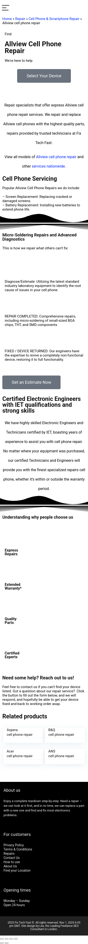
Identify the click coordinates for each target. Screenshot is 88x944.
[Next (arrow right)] (6, 943)
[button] (44, 76)
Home (7, 19)
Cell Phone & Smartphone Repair (54, 19)
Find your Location (17, 870)
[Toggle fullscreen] (11, 939)
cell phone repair (63, 157)
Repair (20, 19)
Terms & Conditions (18, 849)
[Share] (6, 939)
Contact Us (12, 858)
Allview (42, 157)
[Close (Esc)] (2, 939)
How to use (12, 862)
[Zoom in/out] (16, 939)
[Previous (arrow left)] (2, 943)
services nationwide (48, 166)
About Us (10, 866)
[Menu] (5, 8)
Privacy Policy (14, 845)
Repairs (9, 853)
